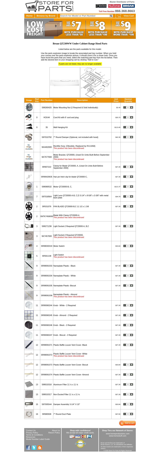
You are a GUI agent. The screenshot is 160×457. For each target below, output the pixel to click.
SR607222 (46, 167)
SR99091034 (46, 276)
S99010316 (47, 385)
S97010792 (47, 137)
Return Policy (54, 433)
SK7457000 (47, 236)
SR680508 (46, 414)
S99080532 (47, 187)
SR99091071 (46, 345)
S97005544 (47, 404)
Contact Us (31, 430)
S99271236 (47, 226)
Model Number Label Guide (38, 439)
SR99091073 (46, 365)
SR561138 (46, 256)
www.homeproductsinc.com (118, 434)
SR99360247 (46, 335)
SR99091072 (46, 355)
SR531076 (46, 206)
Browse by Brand (46, 15)
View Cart (125, 16)
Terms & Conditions (34, 435)
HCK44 (47, 117)
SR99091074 (46, 375)
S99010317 (47, 394)
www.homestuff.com (117, 436)
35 (47, 127)
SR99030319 (46, 246)
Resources (30, 437)
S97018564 (47, 197)
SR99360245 (46, 315)
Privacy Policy (32, 433)
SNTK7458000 (46, 216)
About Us (56, 430)
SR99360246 (46, 325)
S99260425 (47, 108)
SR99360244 (46, 305)
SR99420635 (46, 177)
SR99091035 (46, 286)
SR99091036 (46, 295)
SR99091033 (46, 266)
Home (29, 15)
